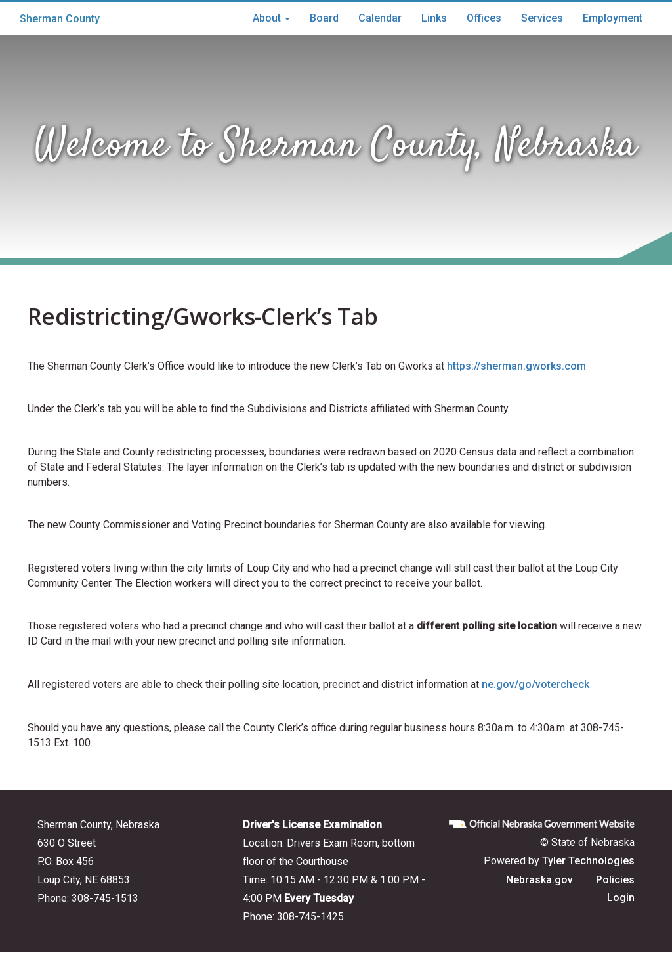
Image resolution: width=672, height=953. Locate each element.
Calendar (380, 18)
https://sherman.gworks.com (516, 366)
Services (542, 18)
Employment (612, 18)
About (271, 18)
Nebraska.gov (539, 880)
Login (621, 897)
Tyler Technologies (588, 861)
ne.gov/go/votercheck (535, 684)
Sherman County (60, 18)
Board (324, 18)
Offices (484, 18)
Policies (615, 880)
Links (434, 18)
